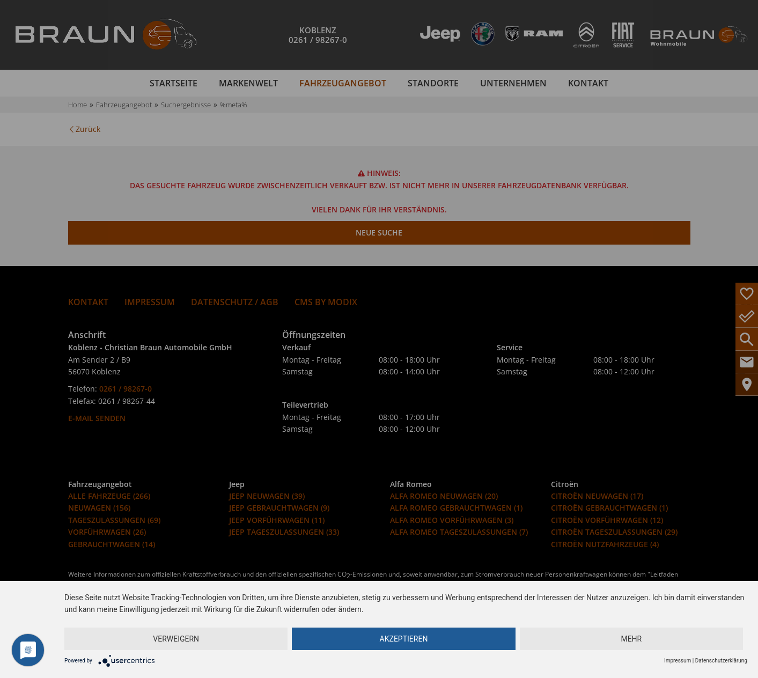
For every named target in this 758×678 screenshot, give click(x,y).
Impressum (677, 661)
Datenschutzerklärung (721, 661)
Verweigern (176, 639)
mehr (631, 639)
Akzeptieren (404, 639)
